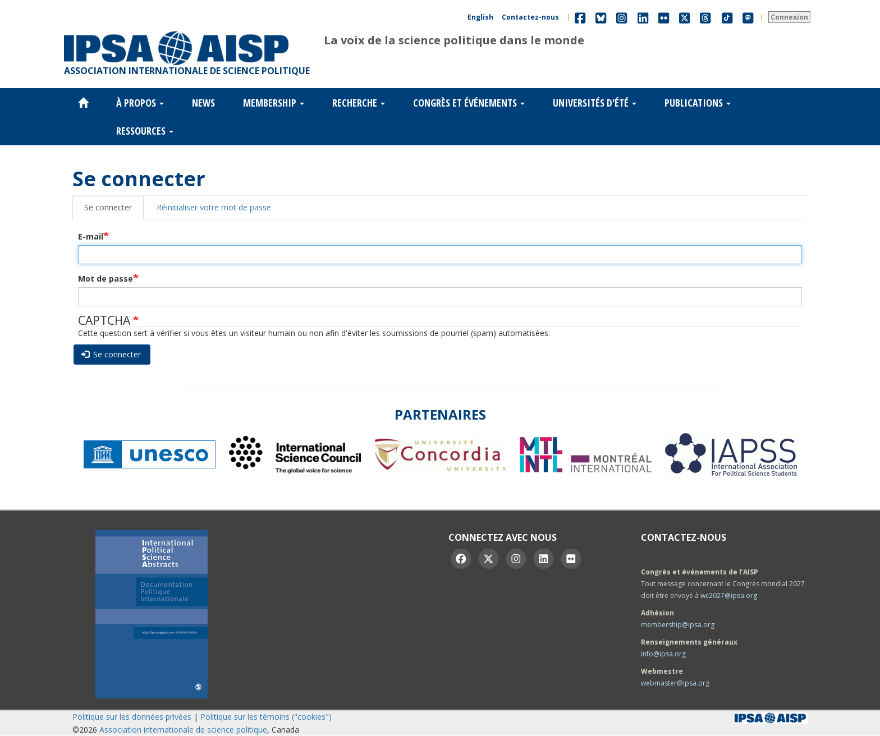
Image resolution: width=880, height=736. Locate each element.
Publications (697, 102)
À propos (140, 102)
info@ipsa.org (663, 654)
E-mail (90, 236)
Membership (273, 102)
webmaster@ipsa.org (675, 683)
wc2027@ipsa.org (728, 595)
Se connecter (108, 207)
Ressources (144, 130)
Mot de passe (105, 278)
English (480, 17)
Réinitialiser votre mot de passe (214, 207)
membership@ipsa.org (677, 624)
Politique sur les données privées (131, 716)
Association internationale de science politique (183, 729)
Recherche (358, 102)
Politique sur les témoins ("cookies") (266, 716)
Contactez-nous (530, 17)
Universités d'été (594, 102)
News (203, 102)
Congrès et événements (469, 102)
